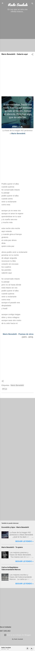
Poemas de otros (26, 334)
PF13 (4, 389)
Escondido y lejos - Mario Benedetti (15, 527)
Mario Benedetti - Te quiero (12, 547)
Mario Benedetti (10, 334)
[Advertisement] (17, 32)
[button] (32, 54)
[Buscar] (32, 4)
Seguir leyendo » (24, 541)
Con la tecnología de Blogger (17, 635)
